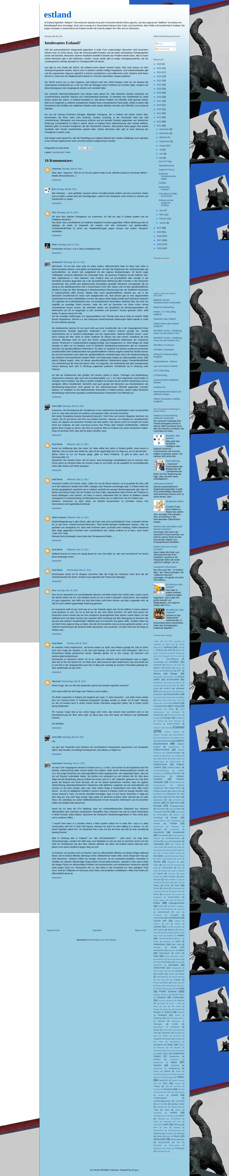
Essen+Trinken (173, 724)
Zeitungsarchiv (161, 1151)
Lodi (168, 927)
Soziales (157, 1059)
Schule (156, 1030)
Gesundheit (163, 835)
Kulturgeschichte (176, 903)
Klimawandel (176, 888)
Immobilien (167, 856)
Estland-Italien (159, 762)
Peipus (158, 986)
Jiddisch (165, 871)
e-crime (165, 703)
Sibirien (165, 1036)
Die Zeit (172, 697)
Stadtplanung (174, 1068)
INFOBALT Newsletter (164, 349)
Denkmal (169, 691)
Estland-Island (176, 759)
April (161, 210)
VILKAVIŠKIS (176, 1119)
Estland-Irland (161, 759)
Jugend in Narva (166, 169)
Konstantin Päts (175, 891)
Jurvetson (171, 873)
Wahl (166, 1124)
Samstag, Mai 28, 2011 (73, 737)
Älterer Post (140, 930)
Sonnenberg (158, 1050)
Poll (173, 995)
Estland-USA (176, 791)
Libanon (157, 924)
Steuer (178, 1071)
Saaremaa (158, 1018)
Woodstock (158, 1148)
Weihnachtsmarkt (174, 1130)
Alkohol (179, 650)
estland (57, 14)
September (164, 141)
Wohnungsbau (174, 1145)
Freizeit (157, 824)
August (162, 145)
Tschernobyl (158, 1092)
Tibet (167, 1086)
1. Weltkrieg (167, 647)
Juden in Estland (177, 871)
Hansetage (159, 844)
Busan (178, 683)
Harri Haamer (175, 844)
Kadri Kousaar (169, 877)
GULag (166, 841)
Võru (179, 1122)
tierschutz (177, 1086)
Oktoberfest (158, 965)
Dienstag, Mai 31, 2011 (74, 763)
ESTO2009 (177, 800)
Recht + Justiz (175, 1003)
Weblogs (177, 1127)
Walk (165, 1127)
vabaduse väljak (177, 1104)
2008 (159, 236)
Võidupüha (167, 1122)
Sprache (157, 1065)
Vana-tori (56, 681)
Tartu (165, 1083)
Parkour (156, 983)
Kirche (156, 888)
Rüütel (177, 1015)
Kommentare (162, 49)
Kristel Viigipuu (159, 900)
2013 (159, 117)
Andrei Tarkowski (160, 653)
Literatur (157, 926)
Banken (168, 668)
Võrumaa (157, 1125)
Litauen (177, 924)
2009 (159, 232)
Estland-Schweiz (175, 782)
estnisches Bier (160, 800)
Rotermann (167, 1009)
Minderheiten (160, 944)
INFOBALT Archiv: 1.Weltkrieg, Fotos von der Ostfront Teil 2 (168, 339)
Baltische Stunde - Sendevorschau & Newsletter (167, 301)
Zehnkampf (179, 1148)
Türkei (168, 1092)
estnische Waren (174, 797)
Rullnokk (178, 1009)
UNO (158, 1104)
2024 (159, 72)
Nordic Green (179, 956)
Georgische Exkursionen (165, 567)
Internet (157, 862)
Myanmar (171, 950)
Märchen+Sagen (167, 933)
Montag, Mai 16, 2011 (77, 643)
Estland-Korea (160, 764)
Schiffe (175, 1024)
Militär (177, 941)
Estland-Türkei (175, 788)
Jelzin (156, 871)
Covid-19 (167, 688)
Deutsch (159, 694)
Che (54, 212)
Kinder (167, 885)
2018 (159, 97)
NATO (177, 953)
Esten (167, 728)
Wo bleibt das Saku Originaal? (175, 611)
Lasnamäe (157, 915)
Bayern (178, 668)
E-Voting (176, 706)
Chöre (174, 685)
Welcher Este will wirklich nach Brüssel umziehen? (168, 527)
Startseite (97, 930)
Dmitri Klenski (162, 700)
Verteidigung (158, 1116)
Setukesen (165, 1033)
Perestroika (169, 986)
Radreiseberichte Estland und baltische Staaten (167, 392)
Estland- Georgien (161, 735)
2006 (159, 244)
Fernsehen (158, 812)
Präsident (161, 997)
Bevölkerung (167, 671)
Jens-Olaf (57, 406)
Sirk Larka (158, 1042)
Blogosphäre (158, 677)
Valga (156, 1110)
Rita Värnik (176, 1006)
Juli (161, 149)
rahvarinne (170, 1000)
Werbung (180, 1133)
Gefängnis (175, 826)
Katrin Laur (177, 882)
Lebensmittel (159, 918)
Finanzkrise (180, 812)
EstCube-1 (158, 728)
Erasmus (160, 721)
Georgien (157, 829)
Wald (155, 1127)
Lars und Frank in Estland (166, 366)
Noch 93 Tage (165, 161)
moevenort (57, 262)
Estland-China (179, 738)
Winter (177, 1136)
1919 (180, 647)
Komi (163, 891)
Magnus (171, 930)
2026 (159, 64)
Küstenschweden (166, 909)
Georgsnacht (174, 829)
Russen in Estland (163, 1012)
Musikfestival (159, 950)
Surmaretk (180, 1074)
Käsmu (167, 882)
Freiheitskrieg (176, 821)
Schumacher (168, 1030)
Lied (167, 924)
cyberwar (180, 688)
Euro (177, 802)
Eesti (171, 709)
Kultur (157, 903)
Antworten (56, 180)
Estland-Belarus (178, 735)
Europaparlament (177, 806)
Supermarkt (169, 1074)
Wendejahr (169, 1133)
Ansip (156, 656)
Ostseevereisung (178, 977)
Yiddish (168, 1148)
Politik (67, 152)
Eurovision (161, 809)
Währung (177, 1125)
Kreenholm (158, 897)
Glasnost (157, 838)
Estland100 (158, 794)
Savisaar (161, 1021)
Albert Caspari (59, 517)
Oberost (179, 959)
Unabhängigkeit (160, 1098)
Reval (156, 1006)
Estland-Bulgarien (163, 738)
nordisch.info (159, 387)
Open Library (159, 971)
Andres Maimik (176, 653)
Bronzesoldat (173, 679)
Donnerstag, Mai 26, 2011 (74, 681)
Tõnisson (157, 1089)
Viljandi (181, 1116)
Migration (167, 941)
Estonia (157, 802)
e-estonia (175, 703)
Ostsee (181, 974)
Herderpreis (158, 850)
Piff (157, 989)
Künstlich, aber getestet (173, 436)
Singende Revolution (162, 1039)
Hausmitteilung (173, 461)
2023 (159, 76)
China (166, 685)
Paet (159, 980)
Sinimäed (178, 1039)
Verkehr (173, 1112)
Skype (170, 1044)
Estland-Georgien (173, 753)
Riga (164, 1006)
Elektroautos (159, 715)
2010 (159, 228)
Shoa (156, 1036)
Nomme (167, 956)
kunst (161, 906)
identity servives (175, 853)
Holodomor (180, 850)
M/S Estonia (159, 930)
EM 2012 (177, 715)
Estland (178, 727)
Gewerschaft (176, 835)
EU (167, 802)
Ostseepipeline (162, 977)
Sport (174, 1062)
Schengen (158, 1024)
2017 (159, 101)
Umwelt (174, 1095)
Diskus (181, 697)
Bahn (179, 665)
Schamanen (175, 1021)
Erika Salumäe (175, 721)
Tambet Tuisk (177, 1080)
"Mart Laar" (170, 644)
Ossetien (160, 974)
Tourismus (168, 1089)
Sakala (168, 1018)
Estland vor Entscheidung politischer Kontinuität (165, 416)
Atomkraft (158, 665)
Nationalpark (164, 953)
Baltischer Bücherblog (164, 307)
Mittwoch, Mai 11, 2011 (78, 444)
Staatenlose (158, 1068)
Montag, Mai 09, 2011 (72, 169)
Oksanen (178, 962)
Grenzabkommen (173, 838)
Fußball (173, 823)
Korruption (167, 894)
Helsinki (170, 847)
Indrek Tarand (179, 856)
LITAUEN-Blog (160, 375)
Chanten (157, 685)
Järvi (179, 868)
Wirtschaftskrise (177, 1139)
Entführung (180, 718)
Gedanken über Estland (165, 319)
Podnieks (164, 989)
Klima (165, 888)
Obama (170, 959)
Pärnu (165, 983)
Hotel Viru (161, 853)
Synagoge (170, 1077)
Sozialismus (174, 1059)
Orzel (169, 971)
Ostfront (171, 974)
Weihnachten (158, 1130)
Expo (171, 809)
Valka (166, 1110)
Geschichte (159, 832)
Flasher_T (177, 815)
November (164, 133)
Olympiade (173, 965)
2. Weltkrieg (159, 650)
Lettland (177, 921)
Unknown (56, 169)
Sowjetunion (174, 1056)
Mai (161, 158)
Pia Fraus (180, 986)
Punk (160, 1000)
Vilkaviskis (161, 1119)
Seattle (179, 1030)
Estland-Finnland (161, 749)
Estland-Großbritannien (162, 756)
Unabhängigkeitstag (162, 1101)
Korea (156, 894)
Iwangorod (171, 862)
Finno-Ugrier (162, 815)
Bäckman (169, 665)
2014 (159, 113)
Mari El (179, 933)
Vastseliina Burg (166, 165)
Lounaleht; (177, 927)
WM (178, 1142)
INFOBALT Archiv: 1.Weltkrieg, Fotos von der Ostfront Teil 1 (168, 331)
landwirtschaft (163, 912)
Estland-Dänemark (164, 741)
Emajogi (157, 718)
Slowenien (161, 1047)
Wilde (168, 1136)
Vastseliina (158, 1113)
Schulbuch (175, 1027)
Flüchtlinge (158, 818)
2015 (159, 109)
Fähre (178, 809)
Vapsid (177, 1110)
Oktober (163, 137)
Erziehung (157, 724)
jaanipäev (177, 865)
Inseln (179, 859)
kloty (54, 244)
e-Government (160, 706)
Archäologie (159, 662)
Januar (162, 223)
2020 (159, 88)
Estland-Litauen (174, 767)
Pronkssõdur (178, 997)
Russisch (180, 1012)
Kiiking (156, 885)
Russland (162, 1015)
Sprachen (175, 1065)
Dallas (160, 691)
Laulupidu (174, 915)
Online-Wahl (159, 968)
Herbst (179, 847)
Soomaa (169, 1050)
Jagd (155, 868)
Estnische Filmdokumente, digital (167, 176)
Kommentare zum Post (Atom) (102, 940)
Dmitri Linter (176, 700)
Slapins (181, 1045)
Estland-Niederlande (161, 770)
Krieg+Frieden (174, 897)
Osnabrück (179, 971)
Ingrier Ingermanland (165, 859)
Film (168, 811)
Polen (173, 989)
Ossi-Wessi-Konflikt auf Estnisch (168, 194)
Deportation (180, 691)
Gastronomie (158, 826)
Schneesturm (159, 1027)
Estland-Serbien (160, 785)
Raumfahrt (161, 1003)
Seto (156, 1033)
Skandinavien (175, 1042)
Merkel (156, 941)
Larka (178, 912)
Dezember (164, 129)
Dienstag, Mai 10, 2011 (67, 212)
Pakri (167, 980)
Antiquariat (166, 656)
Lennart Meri (160, 921)
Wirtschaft (159, 1139)
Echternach (158, 709)
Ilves (156, 856)
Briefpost (170, 677)
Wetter (159, 1136)
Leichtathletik (174, 918)
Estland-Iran (179, 756)
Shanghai (177, 1033)
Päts (182, 983)
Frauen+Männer (160, 821)
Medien (180, 935)
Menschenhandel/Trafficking (169, 938)
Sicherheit (177, 1036)
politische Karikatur (161, 995)
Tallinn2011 (163, 1080)
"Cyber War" (159, 641)
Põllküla (181, 995)
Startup (156, 1071)
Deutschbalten (173, 694)
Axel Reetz (57, 444)
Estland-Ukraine (160, 791)
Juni (161, 153)
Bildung (157, 673)
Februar (163, 218)
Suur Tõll (159, 1077)
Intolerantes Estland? (63, 43)
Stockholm (157, 1074)
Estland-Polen (159, 776)
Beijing (156, 671)
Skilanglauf (158, 1045)
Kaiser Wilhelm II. (171, 879)
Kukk (179, 900)
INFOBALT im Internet (164, 345)
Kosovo (178, 894)
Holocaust (169, 850)
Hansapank (176, 841)
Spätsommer (158, 1062)
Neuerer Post (53, 930)
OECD (156, 962)
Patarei (174, 983)
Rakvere (180, 1000)
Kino (177, 885)
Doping (156, 703)
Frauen (174, 817)
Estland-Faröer (174, 747)
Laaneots (180, 909)
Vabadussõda (176, 1107)
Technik (177, 1083)
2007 (159, 240)
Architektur (174, 662)
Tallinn (180, 1077)
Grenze (157, 841)
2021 (159, 84)
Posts (159, 44)
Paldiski (162, 183)
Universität (179, 1101)
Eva (54, 189)
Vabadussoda (162, 1107)
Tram (180, 1089)
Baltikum (157, 668)
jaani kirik (166, 865)
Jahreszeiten (167, 868)
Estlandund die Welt (175, 794)
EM (169, 715)
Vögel (156, 1122)
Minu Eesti (176, 944)
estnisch (159, 797)
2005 (159, 248)
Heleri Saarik (159, 847)
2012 (159, 121)
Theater (157, 1086)
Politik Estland (167, 991)
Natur (156, 956)
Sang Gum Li (179, 1018)
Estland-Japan (175, 762)
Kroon (171, 900)
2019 (159, 92)
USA (165, 1104)
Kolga (156, 891)
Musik (173, 947)
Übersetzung (179, 1092)
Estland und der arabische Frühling (166, 203)
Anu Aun (177, 656)
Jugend (160, 874)
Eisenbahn (176, 712)
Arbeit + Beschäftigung (166, 659)
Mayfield (170, 936)
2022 (159, 80)
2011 (159, 125)
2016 (159, 105)
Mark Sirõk (158, 936)
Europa (158, 805)
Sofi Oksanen (175, 1047)
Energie (166, 718)
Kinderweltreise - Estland (165, 361)
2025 (159, 68)
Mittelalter (157, 947)
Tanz (155, 1083)
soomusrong (179, 1050)
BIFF (179, 671)
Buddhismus (158, 683)
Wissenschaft (164, 1142)
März (162, 214)
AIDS (170, 650)
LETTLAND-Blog (161, 370)
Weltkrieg (157, 1133)
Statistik (167, 1071)
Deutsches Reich (160, 697)
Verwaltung (170, 1116)
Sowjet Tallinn (162, 1054)
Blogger (173, 673)
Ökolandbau (166, 962)
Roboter (157, 1009)
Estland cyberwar (172, 732)
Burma (169, 683)
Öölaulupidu (176, 968)
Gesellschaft (58, 152)
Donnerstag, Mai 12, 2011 (79, 570)
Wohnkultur (158, 1145)
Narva (181, 950)
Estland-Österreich (173, 773)
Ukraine (161, 1095)
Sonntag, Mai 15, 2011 (67, 590)
